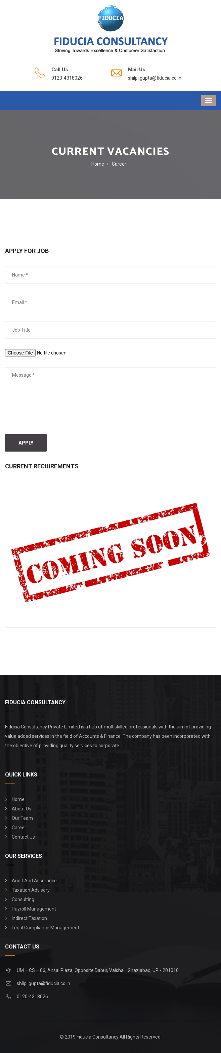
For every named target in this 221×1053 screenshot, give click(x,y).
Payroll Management (34, 909)
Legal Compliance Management (45, 927)
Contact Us (23, 837)
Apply (25, 443)
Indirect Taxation (29, 918)
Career (19, 827)
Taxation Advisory (31, 890)
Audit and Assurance (34, 880)
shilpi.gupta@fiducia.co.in (154, 78)
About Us (21, 808)
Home (97, 164)
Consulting (23, 899)
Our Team (22, 818)
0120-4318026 (67, 78)
